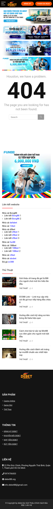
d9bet (15, 232)
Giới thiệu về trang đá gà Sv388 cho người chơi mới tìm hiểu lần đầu (34, 281)
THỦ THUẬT (23, 288)
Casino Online (9, 401)
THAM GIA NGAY (43, 4)
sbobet (13, 258)
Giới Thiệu (30, 503)
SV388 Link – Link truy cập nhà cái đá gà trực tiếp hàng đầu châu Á (35, 300)
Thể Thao (7, 409)
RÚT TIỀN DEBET (11, 444)
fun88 (12, 242)
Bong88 (15, 215)
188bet (15, 248)
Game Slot (8, 405)
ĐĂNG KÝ (27, 4)
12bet (12, 226)
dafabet (13, 222)
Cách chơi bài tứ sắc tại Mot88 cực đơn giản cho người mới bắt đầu (34, 334)
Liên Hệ (29, 505)
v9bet (12, 255)
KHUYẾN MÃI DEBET (12, 436)
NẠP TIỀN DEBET (11, 440)
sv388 (11, 262)
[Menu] (3, 3)
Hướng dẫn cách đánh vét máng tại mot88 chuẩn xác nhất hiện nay (34, 352)
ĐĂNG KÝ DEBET (11, 431)
